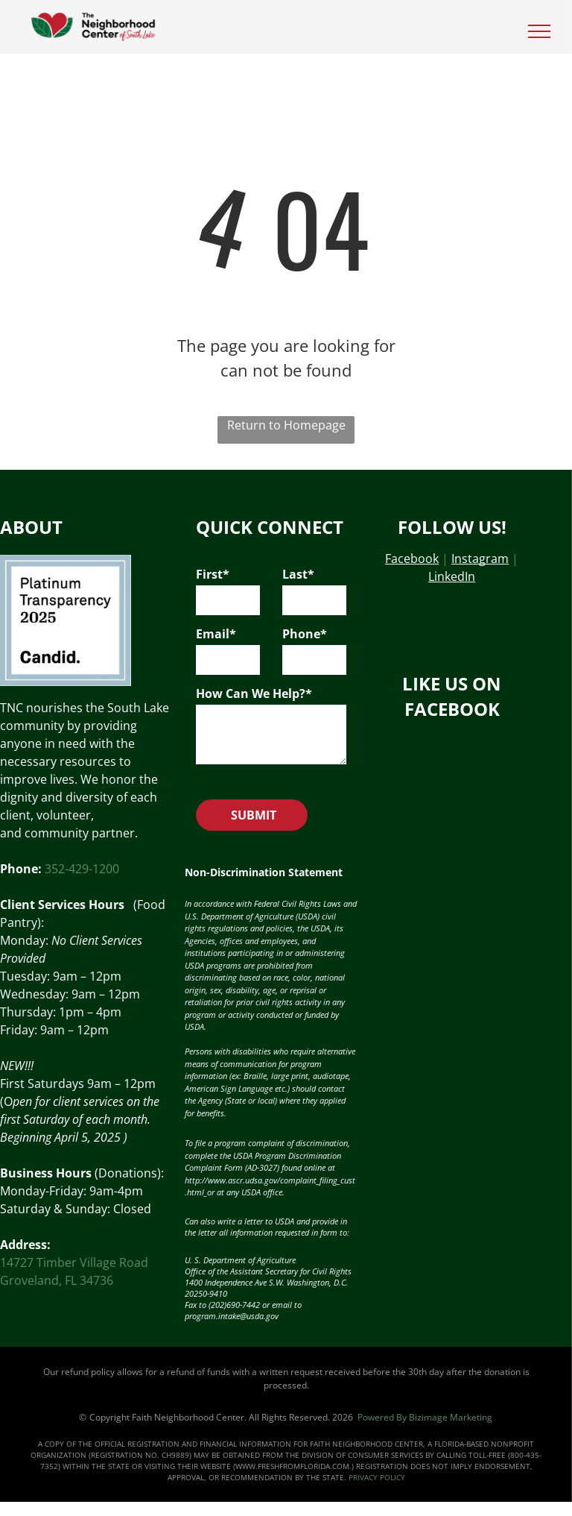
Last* (298, 574)
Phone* (304, 634)
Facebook (412, 558)
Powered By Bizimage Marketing (425, 1417)
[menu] (539, 31)
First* (212, 574)
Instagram (480, 558)
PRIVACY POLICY (377, 1477)
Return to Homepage (286, 425)
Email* (216, 634)
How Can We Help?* (254, 693)
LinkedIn (451, 576)
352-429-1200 (82, 869)
